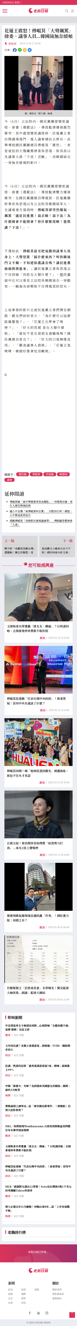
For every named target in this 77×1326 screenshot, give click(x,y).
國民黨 (23, 474)
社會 (10, 1302)
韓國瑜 (63, 474)
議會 (9, 480)
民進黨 (50, 474)
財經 (23, 1289)
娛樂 (10, 1294)
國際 (23, 1294)
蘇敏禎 (12, 43)
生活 (10, 1298)
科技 (23, 1302)
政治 (42, 638)
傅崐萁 (36, 474)
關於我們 (57, 1289)
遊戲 (36, 1289)
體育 (23, 1298)
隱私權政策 (58, 1294)
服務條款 (57, 1298)
